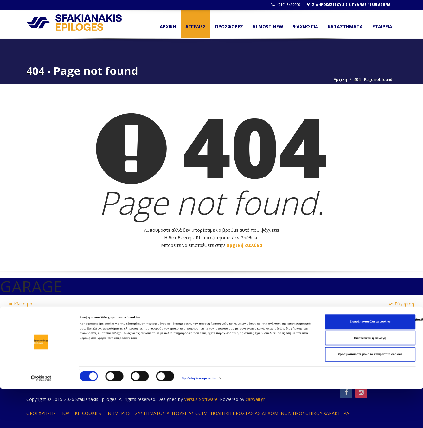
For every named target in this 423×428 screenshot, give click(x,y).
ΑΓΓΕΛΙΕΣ (195, 26)
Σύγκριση (401, 304)
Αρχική (340, 79)
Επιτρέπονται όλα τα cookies (369, 360)
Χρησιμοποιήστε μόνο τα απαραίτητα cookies (370, 393)
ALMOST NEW (268, 26)
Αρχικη (168, 26)
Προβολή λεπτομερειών (199, 417)
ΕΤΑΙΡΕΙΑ (382, 26)
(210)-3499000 (287, 5)
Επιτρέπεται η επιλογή (370, 377)
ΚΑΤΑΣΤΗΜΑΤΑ (345, 26)
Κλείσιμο (20, 304)
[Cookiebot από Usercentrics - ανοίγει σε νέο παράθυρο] (41, 417)
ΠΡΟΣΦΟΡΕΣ (229, 26)
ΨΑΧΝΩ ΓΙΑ (305, 26)
